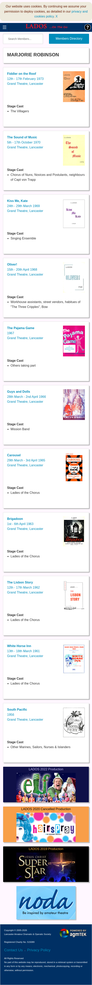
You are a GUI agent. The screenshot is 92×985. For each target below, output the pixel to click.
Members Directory (69, 38)
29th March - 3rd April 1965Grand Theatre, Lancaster (26, 460)
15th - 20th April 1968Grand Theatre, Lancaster (25, 269)
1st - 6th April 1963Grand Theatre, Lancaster (25, 523)
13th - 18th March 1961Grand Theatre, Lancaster (25, 651)
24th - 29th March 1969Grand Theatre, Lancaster (25, 206)
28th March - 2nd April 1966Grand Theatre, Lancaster (26, 396)
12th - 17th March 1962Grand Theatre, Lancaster (25, 587)
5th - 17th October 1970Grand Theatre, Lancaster (25, 142)
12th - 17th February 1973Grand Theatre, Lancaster (25, 78)
